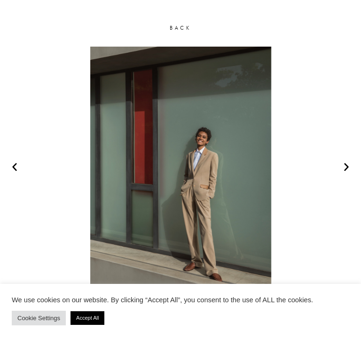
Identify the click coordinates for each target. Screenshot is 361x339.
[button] (14, 166)
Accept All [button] (87, 318)
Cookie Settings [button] (38, 318)
